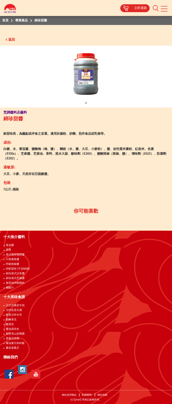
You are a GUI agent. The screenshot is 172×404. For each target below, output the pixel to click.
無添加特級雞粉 (15, 283)
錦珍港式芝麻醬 (15, 278)
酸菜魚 (10, 324)
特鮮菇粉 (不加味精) (18, 269)
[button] (156, 8)
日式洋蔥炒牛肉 (15, 305)
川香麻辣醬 (12, 259)
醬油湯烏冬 (12, 329)
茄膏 (8, 250)
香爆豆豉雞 (12, 338)
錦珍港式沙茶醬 (15, 273)
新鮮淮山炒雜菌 (15, 334)
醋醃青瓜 (11, 319)
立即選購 (140, 8)
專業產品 (21, 20)
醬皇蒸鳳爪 (12, 348)
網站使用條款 (69, 395)
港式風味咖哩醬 (15, 254)
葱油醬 (10, 245)
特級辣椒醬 (12, 264)
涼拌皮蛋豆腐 (14, 310)
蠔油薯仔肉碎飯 (15, 343)
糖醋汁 (10, 287)
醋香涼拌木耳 (14, 315)
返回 (11, 39)
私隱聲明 (87, 395)
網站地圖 (102, 395)
